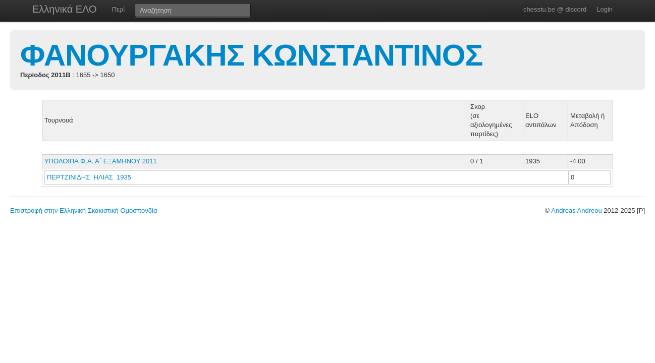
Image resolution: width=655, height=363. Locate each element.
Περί (118, 9)
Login (604, 9)
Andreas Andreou (576, 210)
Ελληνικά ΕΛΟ (64, 9)
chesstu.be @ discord (554, 9)
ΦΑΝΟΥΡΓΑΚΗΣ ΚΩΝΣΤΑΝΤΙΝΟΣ (251, 55)
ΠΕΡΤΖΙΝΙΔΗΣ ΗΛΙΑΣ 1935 (89, 177)
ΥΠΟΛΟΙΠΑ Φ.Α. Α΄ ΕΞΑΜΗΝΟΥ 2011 (100, 161)
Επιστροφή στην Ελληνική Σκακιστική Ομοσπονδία (83, 210)
